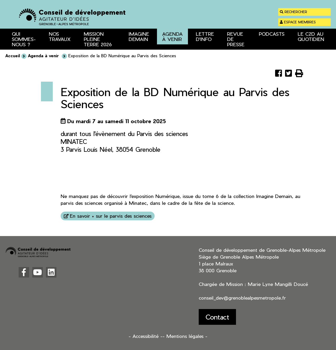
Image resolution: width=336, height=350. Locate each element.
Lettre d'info (205, 36)
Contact (217, 317)
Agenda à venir (172, 36)
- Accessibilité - (145, 336)
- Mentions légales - (184, 336)
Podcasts (272, 33)
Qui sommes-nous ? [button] (24, 39)
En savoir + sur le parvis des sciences (110, 215)
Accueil (12, 55)
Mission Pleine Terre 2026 (98, 39)
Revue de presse (235, 39)
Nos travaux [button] (60, 36)
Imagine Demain (139, 36)
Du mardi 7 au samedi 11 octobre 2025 (116, 121)
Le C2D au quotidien (311, 36)
